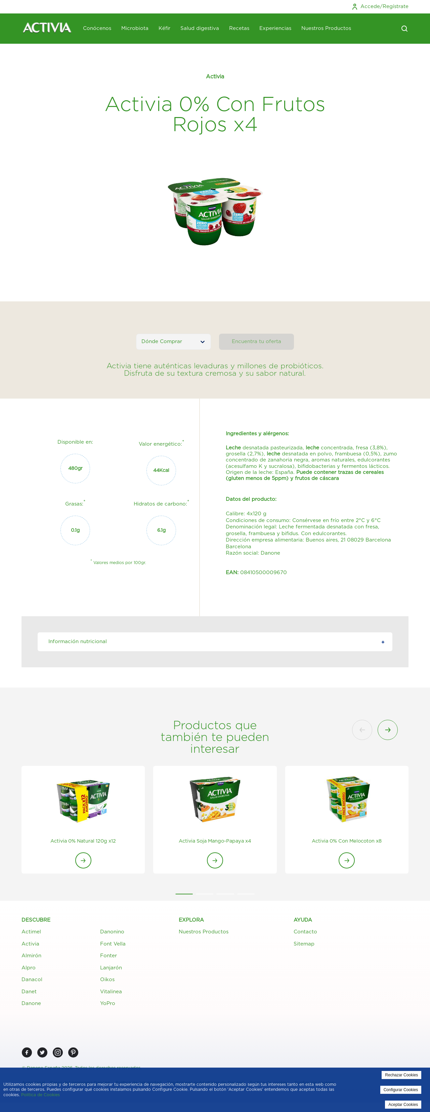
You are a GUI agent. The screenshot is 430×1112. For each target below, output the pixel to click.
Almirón (31, 957)
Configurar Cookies (401, 1089)
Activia (30, 945)
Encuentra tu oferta (256, 341)
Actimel (31, 933)
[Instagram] (58, 1054)
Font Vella (113, 945)
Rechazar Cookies (401, 1075)
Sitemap (304, 945)
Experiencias (275, 28)
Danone (31, 1004)
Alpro (29, 968)
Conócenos (97, 28)
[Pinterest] (73, 1054)
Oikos (107, 981)
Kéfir (164, 28)
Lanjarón (111, 968)
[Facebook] (27, 1054)
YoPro (107, 1004)
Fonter (108, 957)
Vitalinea (111, 992)
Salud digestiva (199, 28)
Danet (29, 992)
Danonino (112, 933)
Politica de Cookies (40, 1095)
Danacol (32, 981)
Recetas (239, 28)
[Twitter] (42, 1054)
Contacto (305, 933)
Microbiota (134, 28)
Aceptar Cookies (403, 1104)
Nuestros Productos (326, 28)
